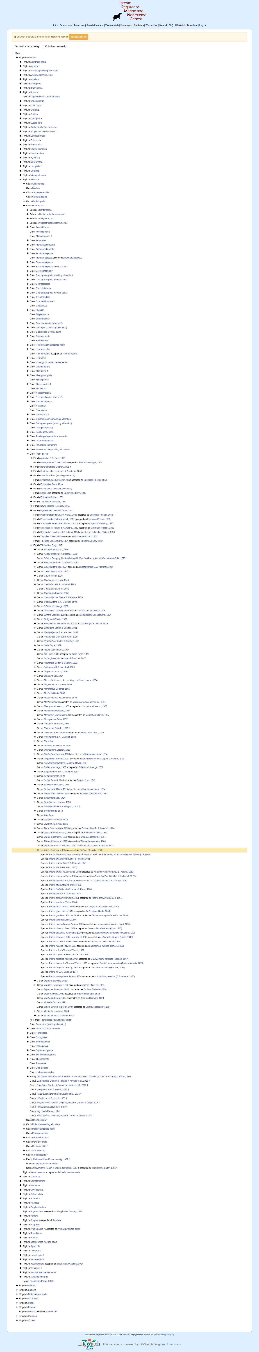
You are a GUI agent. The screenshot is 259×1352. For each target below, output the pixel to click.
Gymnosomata (43, 336)
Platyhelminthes (38, 1207)
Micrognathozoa (38, 175)
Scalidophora (43, 1242)
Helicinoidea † (42, 340)
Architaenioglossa (44, 253)
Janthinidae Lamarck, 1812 (53, 501)
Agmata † (34, 66)
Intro (55, 25)
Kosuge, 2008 (56, 606)
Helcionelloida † (39, 1120)
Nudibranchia (42, 414)
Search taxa (66, 25)
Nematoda (35, 1176)
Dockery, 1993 (55, 1002)
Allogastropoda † (44, 236)
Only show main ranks (54, 46)
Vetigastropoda (46, 218)
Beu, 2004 (55, 567)
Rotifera (34, 1237)
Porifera (34, 1216)
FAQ (171, 25)
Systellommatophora (46, 1054)
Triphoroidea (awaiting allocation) (56, 1020)
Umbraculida (42, 1068)
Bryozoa (34, 92)
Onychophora (36, 1190)
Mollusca (34, 179)
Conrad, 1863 (54, 780)
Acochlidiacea (42, 227)
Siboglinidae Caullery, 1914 (69, 1211)
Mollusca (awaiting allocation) (46, 1124)
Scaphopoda (38, 1150)
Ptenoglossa (42, 454)
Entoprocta (35, 140)
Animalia (32, 57)
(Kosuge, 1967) (109, 959)
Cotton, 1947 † (57, 571)
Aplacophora (38, 184)
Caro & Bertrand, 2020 (61, 637)
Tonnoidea (41, 1063)
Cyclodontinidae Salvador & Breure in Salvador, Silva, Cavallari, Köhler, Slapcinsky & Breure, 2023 (84, 1076)
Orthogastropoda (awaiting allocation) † (55, 423)
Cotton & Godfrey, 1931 (60, 628)
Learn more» (174, 1344)
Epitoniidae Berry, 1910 (51, 484)
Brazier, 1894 (64, 915)
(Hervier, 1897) (106, 946)
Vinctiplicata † (44, 1272)
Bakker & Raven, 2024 (66, 763)
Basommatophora (44, 262)
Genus (40, 850)
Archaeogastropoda (45, 245)
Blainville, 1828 (102, 845)
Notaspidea (41, 410)
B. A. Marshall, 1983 (61, 554)
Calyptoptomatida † (41, 192)
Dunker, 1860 (62, 906)
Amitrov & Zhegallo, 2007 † (62, 806)
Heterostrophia (43, 353)
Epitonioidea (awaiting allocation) (56, 488)
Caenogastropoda (51, 279)
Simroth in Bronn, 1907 (58, 1007)
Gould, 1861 (64, 898)
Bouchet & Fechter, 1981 (69, 859)
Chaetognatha (37, 101)
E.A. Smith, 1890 (65, 880)
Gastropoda (38, 205)
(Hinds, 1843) (98, 911)
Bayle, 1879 (52, 645)
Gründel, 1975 (56, 819)
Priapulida (56, 1220)
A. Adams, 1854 (65, 976)
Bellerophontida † (44, 271)
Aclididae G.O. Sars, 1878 (52, 458)
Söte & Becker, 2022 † (53, 1089)
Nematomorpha (37, 1181)
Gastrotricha (36, 144)
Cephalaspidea (43, 284)
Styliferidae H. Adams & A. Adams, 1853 (59, 532)
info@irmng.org (167, 1335)
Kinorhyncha (36, 162)
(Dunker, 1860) (103, 906)
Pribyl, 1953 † (42, 1281)
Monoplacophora (40, 1133)
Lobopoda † (36, 166)
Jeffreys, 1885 (63, 876)
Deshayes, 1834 (55, 850)
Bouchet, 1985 (57, 689)
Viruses (31, 1320)
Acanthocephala (38, 62)
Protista (32, 1311)
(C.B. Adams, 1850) (114, 872)
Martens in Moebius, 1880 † (61, 845)
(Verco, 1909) (63, 902)
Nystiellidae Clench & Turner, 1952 (56, 510)
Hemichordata (37, 153)
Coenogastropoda (51, 293)
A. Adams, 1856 (66, 924)
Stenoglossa (42, 1046)
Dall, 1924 (53, 676)
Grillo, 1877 (113, 558)
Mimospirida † (42, 379)
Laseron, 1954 (83, 680)
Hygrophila (41, 358)
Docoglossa (41, 305)
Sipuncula (35, 1246)
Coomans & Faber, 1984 (70, 889)
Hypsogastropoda (51, 362)
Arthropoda (35, 83)
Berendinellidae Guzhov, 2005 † (55, 467)
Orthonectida (36, 1194)
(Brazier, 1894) (110, 915)
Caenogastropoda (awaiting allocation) (54, 275)
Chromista (33, 1298)
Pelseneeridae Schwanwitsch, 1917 (57, 519)
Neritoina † (41, 406)
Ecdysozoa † (43, 131)
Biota (37, 1294)
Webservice (152, 25)
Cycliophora (36, 123)
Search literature (95, 25)
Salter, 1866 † (46, 1163)
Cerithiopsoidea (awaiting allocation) (57, 475)
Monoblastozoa (37, 1172)
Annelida (34, 79)
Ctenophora (36, 118)
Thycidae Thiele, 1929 (51, 536)
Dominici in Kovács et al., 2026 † (59, 1094)
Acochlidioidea (43, 232)
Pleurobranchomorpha (46, 445)
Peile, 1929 (54, 993)
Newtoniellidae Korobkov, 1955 (55, 506)
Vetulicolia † (36, 1268)
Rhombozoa (36, 1233)
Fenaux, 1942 (49, 1111)
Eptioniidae (45, 493)
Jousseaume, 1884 (94, 615)
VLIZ (127, 1335)
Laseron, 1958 (56, 549)
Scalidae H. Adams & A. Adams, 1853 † (59, 523)
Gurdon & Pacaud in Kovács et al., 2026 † (63, 1081)
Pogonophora (36, 1211)
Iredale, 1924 (54, 776)
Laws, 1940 (56, 580)
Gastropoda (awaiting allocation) (51, 327)
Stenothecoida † (40, 1155)
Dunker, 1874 (62, 920)
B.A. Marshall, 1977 (68, 863)
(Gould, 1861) (107, 898)
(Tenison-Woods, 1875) (122, 963)
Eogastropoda (42, 314)
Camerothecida (39, 197)
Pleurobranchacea (44, 440)
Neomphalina (49, 397)
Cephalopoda (38, 201)
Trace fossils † (37, 1255)
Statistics (139, 25)
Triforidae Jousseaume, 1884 (54, 541)
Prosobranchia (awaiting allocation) (53, 449)
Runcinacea (41, 1033)
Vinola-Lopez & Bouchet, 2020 (65, 658)
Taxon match (112, 25)
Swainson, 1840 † (57, 989)
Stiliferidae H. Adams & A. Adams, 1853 (59, 528)
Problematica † (37, 1229)
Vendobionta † (37, 1259)
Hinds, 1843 (51, 654)
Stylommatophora (44, 1050)
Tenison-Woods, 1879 (66, 950)
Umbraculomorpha (45, 1072)
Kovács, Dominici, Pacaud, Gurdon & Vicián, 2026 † (68, 1102)
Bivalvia (36, 188)
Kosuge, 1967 (63, 959)
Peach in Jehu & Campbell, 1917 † (56, 1168)
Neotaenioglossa (44, 401)
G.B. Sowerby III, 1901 (68, 937)
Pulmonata (48, 1028)
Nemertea (35, 1185)
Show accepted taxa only (25, 46)
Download (192, 25)
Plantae (32, 1307)
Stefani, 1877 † (56, 998)
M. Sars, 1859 (62, 928)
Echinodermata (37, 136)
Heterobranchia (50, 345)
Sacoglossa (41, 1037)
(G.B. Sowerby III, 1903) (126, 854)
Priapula (34, 1220)
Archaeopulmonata (45, 249)
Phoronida (35, 1198)
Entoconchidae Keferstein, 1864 (55, 480)
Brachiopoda (36, 88)
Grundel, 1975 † (57, 728)
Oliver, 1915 (56, 789)
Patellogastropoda (44, 432)
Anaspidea (41, 240)
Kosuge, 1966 (55, 767)
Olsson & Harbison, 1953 (63, 597)
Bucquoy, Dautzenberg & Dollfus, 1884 (66, 558)
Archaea (32, 1285)
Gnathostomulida (38, 149)
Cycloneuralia (43, 127)
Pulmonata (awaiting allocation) (51, 1024)
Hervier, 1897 (62, 946)
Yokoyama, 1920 (65, 933)
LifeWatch (180, 25)
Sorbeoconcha (43, 1041)
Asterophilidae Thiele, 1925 (53, 462)
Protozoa (52, 1311)
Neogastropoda (43, 393)
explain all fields (78, 37)
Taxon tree (79, 25)
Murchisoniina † (43, 384)
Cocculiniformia (43, 288)
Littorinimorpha (43, 366)
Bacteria (32, 1290)
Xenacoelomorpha (39, 1277)
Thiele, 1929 (55, 619)
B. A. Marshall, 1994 (96, 567)
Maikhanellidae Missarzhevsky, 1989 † (51, 1159)
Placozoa (34, 1203)
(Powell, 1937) (63, 867)
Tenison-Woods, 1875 (68, 963)
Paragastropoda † (44, 427)
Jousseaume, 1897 (57, 745)
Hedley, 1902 (63, 967)
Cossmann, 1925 (55, 837)
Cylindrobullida (43, 297)
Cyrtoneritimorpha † (45, 301)
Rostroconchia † (40, 1146)
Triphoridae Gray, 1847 (92, 541)
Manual (163, 25)
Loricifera (34, 171)
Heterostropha (43, 349)
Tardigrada (35, 1250)
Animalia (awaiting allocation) (44, 70)
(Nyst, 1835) (113, 924)
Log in (202, 25)
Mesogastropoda (44, 375)
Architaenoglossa (44, 258)
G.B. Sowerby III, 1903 (69, 854)
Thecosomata (42, 1059)
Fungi (31, 1303)
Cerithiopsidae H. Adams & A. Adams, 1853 (61, 471)
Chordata (34, 110)
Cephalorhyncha (45, 96)
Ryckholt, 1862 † (52, 1107)
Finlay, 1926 (53, 576)
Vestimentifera (37, 1264)
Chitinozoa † (36, 105)
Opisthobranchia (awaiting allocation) (53, 419)
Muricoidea (41, 388)
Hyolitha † (35, 157)
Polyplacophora (39, 1142)
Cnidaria (34, 114)
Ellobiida (40, 310)
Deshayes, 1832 (56, 985)
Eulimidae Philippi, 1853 (90, 462)
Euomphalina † (43, 318)
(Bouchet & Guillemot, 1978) (113, 876)
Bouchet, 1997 (57, 758)
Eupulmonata (49, 323)
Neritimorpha (45, 210)
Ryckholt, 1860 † (52, 1098)
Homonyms (126, 25)
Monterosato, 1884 (57, 710)
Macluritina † (42, 371)
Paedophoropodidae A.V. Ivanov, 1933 (58, 515)
